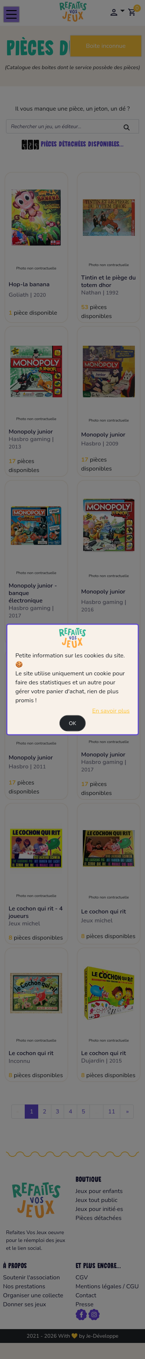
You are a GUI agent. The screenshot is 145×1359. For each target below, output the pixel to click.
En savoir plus (111, 710)
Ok (72, 723)
